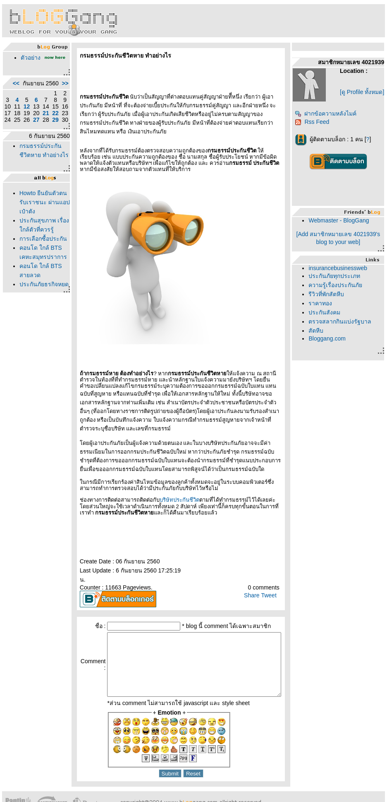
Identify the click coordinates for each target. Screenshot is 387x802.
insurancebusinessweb (341, 271)
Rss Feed (315, 125)
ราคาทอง (323, 306)
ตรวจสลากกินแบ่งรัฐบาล (343, 324)
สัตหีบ (319, 334)
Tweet (271, 568)
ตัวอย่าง (28, 57)
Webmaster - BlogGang (342, 223)
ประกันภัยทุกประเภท (337, 279)
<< (14, 93)
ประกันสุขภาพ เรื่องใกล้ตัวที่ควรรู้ (34, 270)
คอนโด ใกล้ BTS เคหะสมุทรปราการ (34, 315)
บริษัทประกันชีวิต (162, 482)
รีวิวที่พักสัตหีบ (329, 297)
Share (254, 568)
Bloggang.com (330, 341)
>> (47, 93)
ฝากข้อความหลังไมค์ (329, 117)
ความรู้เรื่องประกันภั (339, 288)
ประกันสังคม (328, 315)
